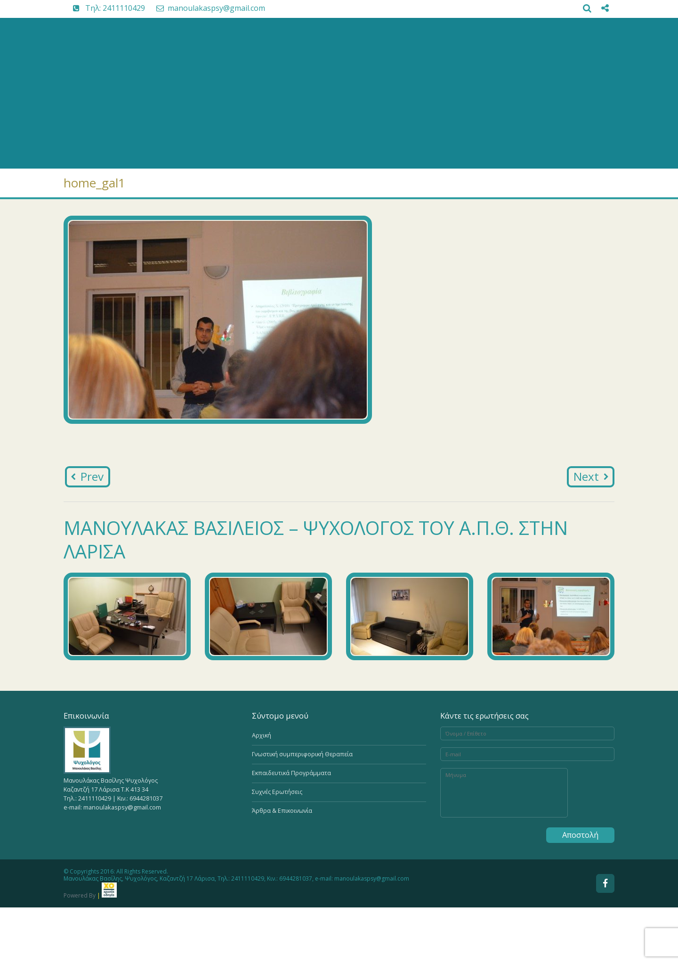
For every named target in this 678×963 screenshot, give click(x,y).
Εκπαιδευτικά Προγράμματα (291, 773)
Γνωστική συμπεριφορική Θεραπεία (302, 754)
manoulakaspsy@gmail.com (206, 8)
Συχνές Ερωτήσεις (277, 792)
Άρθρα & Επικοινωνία (282, 811)
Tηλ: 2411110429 (104, 8)
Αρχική (261, 735)
